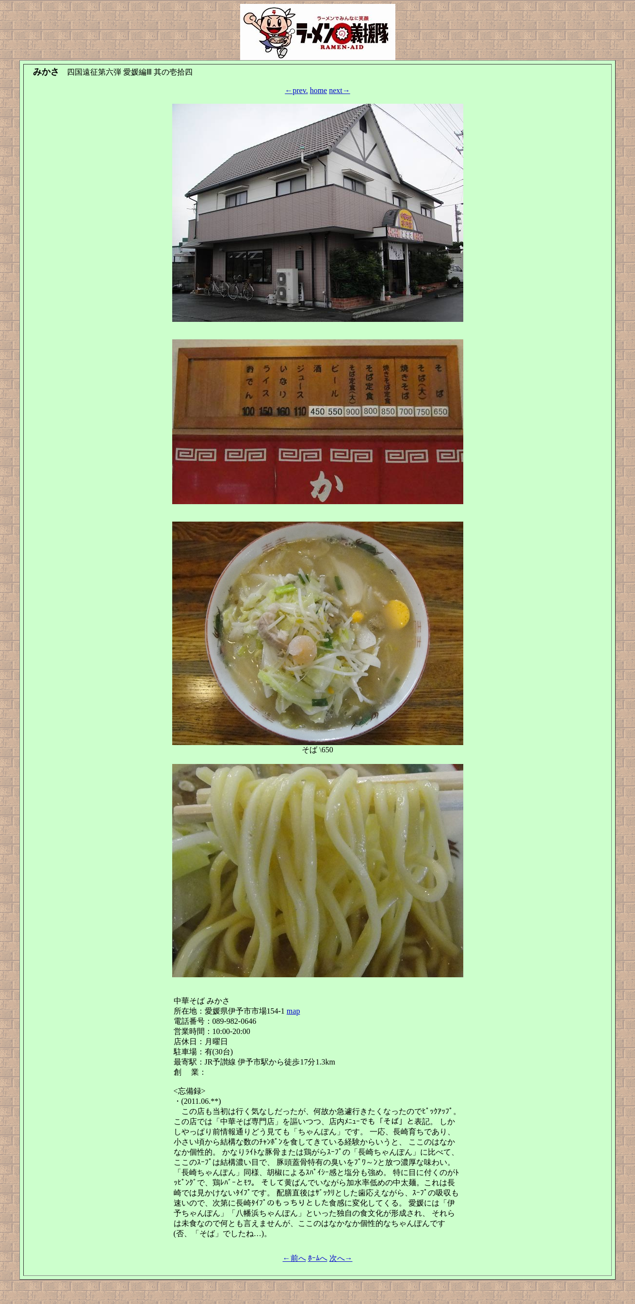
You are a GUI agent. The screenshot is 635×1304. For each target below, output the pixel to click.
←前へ (294, 1258)
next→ (339, 90)
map (293, 1011)
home (318, 90)
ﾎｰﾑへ (317, 1258)
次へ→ (341, 1258)
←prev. (296, 90)
